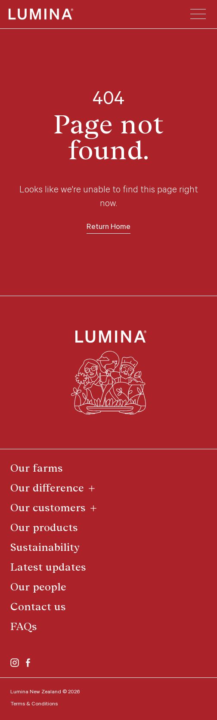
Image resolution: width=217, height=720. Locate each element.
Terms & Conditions (34, 704)
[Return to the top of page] (108, 373)
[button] (198, 14)
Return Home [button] (108, 227)
